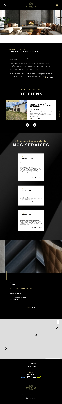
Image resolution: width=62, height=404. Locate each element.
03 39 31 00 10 (15, 293)
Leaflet (47, 358)
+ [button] (57, 321)
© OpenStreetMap (56, 358)
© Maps (51, 358)
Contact (60, 114)
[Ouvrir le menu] (57, 5)
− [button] (57, 323)
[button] (34, 125)
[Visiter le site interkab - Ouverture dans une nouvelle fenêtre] (23, 377)
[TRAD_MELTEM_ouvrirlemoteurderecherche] (5, 5)
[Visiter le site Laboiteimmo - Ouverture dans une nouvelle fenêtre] (31, 399)
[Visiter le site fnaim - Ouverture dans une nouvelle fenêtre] (37, 377)
